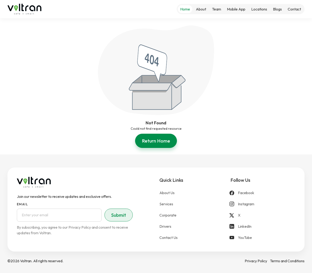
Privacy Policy (256, 261)
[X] (262, 215)
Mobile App (236, 9)
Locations (259, 9)
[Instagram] (262, 204)
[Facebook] (262, 192)
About (201, 9)
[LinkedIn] (262, 226)
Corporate (167, 215)
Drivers (165, 226)
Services (166, 204)
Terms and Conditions (287, 261)
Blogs (277, 9)
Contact (294, 9)
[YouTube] (262, 237)
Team (216, 9)
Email (22, 204)
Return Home (156, 141)
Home (185, 9)
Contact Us (168, 237)
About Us (167, 192)
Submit (118, 215)
